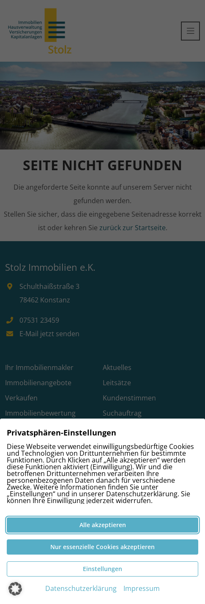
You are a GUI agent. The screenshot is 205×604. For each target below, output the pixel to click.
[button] (15, 589)
